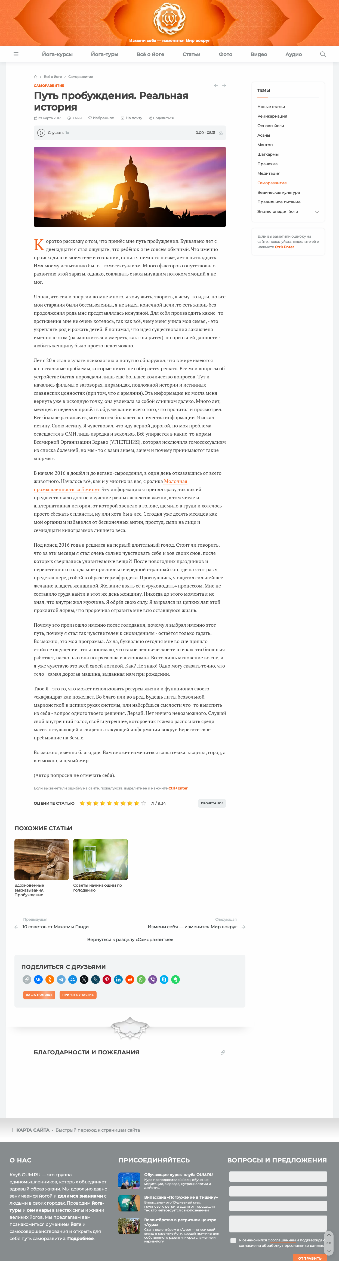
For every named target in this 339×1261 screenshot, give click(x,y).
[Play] (41, 133)
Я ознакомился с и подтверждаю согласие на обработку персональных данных (282, 1239)
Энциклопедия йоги (277, 211)
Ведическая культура (278, 192)
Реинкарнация (272, 116)
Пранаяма (267, 163)
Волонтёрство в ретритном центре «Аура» (180, 1219)
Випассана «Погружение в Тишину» (181, 1194)
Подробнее (80, 1235)
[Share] (161, 118)
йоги (75, 1221)
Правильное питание (279, 202)
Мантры (265, 144)
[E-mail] (131, 118)
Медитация (268, 173)
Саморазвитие (49, 86)
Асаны (263, 135)
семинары (39, 1207)
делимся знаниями (80, 1192)
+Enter (178, 788)
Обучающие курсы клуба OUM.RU (178, 1171)
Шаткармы (268, 154)
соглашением (283, 1237)
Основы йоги (270, 125)
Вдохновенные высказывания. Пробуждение (29, 890)
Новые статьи (271, 106)
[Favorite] (101, 118)
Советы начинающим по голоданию (97, 888)
